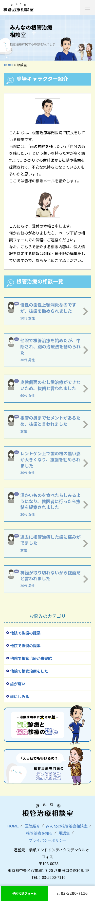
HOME (13, 826)
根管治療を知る (39, 833)
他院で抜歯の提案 (25, 632)
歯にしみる (19, 696)
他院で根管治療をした (29, 671)
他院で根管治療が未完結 (31, 658)
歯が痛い (17, 683)
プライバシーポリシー (48, 840)
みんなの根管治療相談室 (18, 7)
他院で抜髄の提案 (25, 645)
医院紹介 (32, 826)
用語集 (64, 833)
